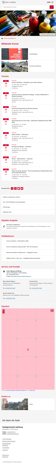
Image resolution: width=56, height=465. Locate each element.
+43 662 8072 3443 (10, 288)
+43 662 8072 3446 (37, 288)
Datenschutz (5, 455)
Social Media (5, 447)
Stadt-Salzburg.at (10, 38)
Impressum (5, 456)
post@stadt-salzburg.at (13, 433)
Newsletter (5, 445)
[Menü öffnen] (50, 2)
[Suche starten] (52, 7)
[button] (12, 188)
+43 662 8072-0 (11, 432)
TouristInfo (5, 450)
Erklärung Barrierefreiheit (8, 441)
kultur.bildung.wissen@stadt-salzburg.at (20, 276)
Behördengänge (6, 443)
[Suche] (26, 7)
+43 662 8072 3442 (10, 298)
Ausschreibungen (6, 439)
